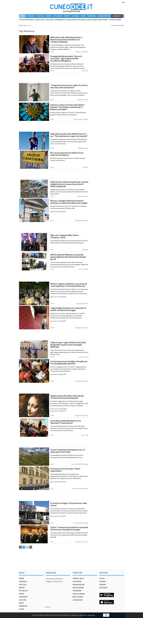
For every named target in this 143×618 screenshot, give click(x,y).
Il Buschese (77, 600)
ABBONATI (117, 16)
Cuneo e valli (40, 20)
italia (102, 578)
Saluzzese (50, 20)
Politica (40, 16)
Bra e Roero (103, 20)
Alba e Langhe (92, 20)
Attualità (58, 16)
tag (25, 25)
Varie (83, 16)
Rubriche (91, 16)
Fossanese (82, 20)
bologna (103, 588)
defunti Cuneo (115, 20)
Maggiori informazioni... (54, 581)
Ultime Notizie (104, 16)
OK (106, 615)
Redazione (51, 573)
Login (123, 2)
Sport (67, 16)
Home (22, 16)
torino (102, 581)
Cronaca (31, 16)
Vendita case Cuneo (117, 25)
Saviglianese (71, 20)
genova (102, 585)
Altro (21, 609)
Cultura (75, 16)
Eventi (49, 16)
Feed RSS (47, 607)
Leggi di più (91, 615)
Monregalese (60, 20)
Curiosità (23, 597)
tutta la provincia (26, 20)
